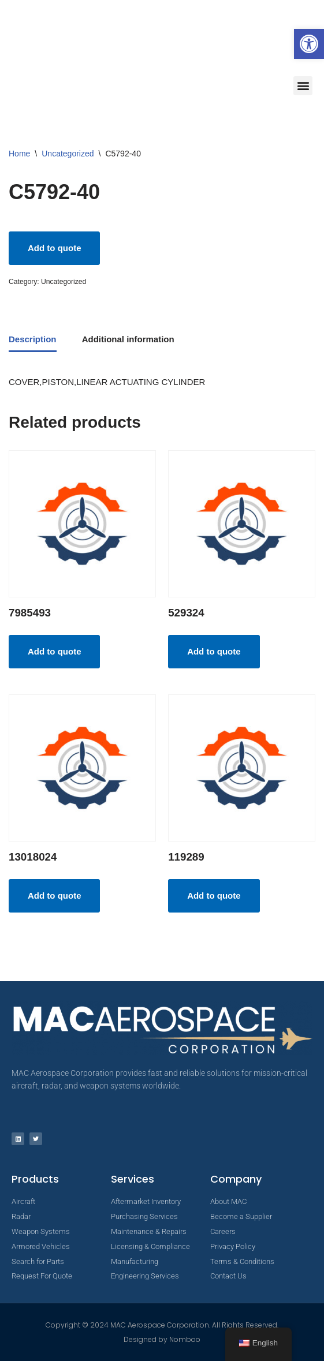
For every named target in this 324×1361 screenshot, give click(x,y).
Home (19, 153)
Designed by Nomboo (162, 1339)
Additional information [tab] (128, 339)
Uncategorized (68, 153)
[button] (309, 44)
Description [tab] (33, 339)
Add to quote (54, 248)
